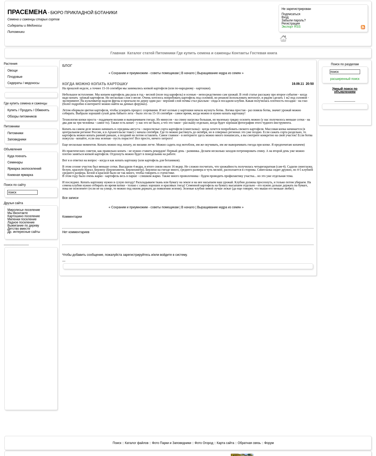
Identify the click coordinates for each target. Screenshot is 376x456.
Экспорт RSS (291, 26)
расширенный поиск (345, 79)
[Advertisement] (28, 328)
